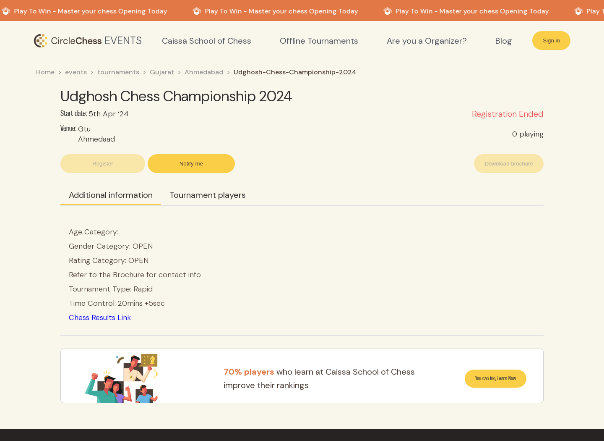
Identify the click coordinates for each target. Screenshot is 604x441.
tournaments (118, 72)
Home (45, 72)
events (76, 72)
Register (102, 163)
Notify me (191, 163)
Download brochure (508, 163)
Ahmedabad (204, 72)
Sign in (551, 40)
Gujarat (162, 72)
